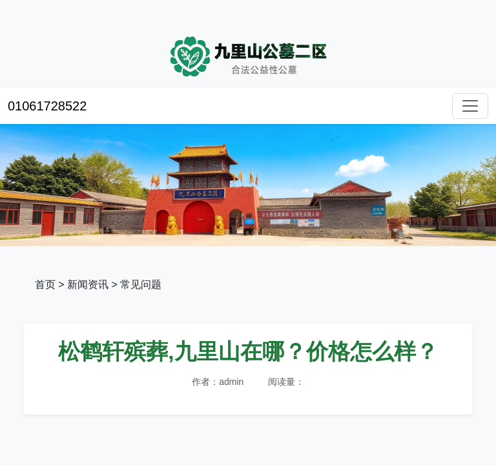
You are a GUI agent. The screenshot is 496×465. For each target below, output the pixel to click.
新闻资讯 (87, 284)
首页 (45, 284)
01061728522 (47, 106)
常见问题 (140, 284)
